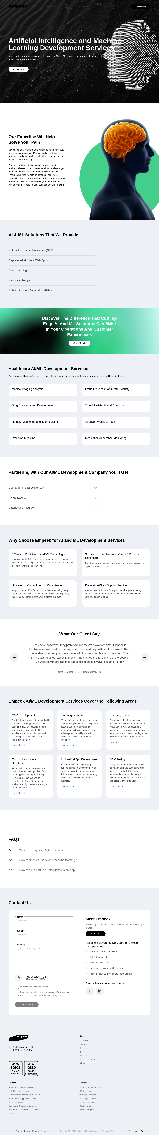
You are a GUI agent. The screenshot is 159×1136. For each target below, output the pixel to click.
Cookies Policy (22, 1132)
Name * (21, 917)
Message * (22, 945)
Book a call (95, 934)
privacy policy (57, 996)
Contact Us (18, 69)
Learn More (17, 745)
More (11, 1114)
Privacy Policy (39, 1132)
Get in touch (141, 7)
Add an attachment (36, 978)
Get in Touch (79, 343)
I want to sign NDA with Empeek (32, 987)
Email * (20, 931)
